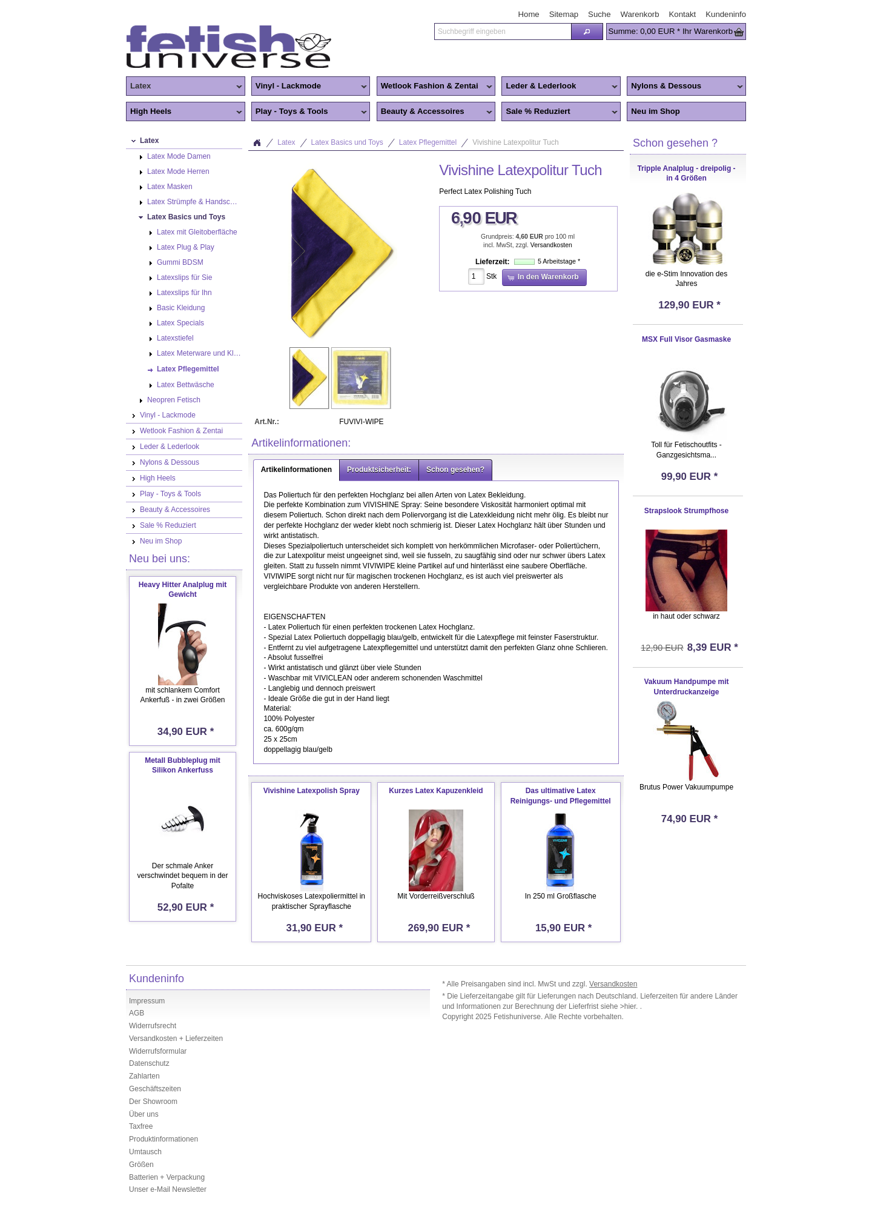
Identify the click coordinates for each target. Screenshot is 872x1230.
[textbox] (502, 31)
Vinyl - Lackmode (309, 86)
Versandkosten (551, 245)
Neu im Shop (655, 111)
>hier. (630, 1006)
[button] (587, 31)
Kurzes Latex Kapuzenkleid (436, 790)
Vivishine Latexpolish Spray (311, 790)
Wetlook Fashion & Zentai (435, 86)
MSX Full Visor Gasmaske (686, 339)
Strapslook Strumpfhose (686, 511)
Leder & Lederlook (559, 86)
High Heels (184, 112)
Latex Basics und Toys (347, 142)
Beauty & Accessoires (435, 112)
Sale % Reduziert (559, 112)
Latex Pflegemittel (428, 142)
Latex (184, 86)
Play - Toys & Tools (309, 112)
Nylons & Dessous (685, 86)
